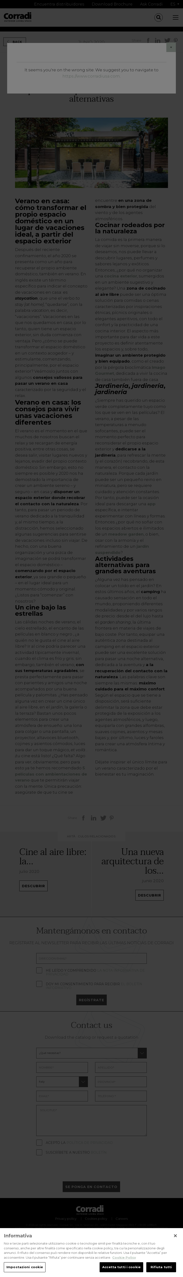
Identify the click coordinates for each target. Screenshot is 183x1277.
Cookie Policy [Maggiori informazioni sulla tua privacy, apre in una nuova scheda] (124, 1263)
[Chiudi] (175, 1241)
